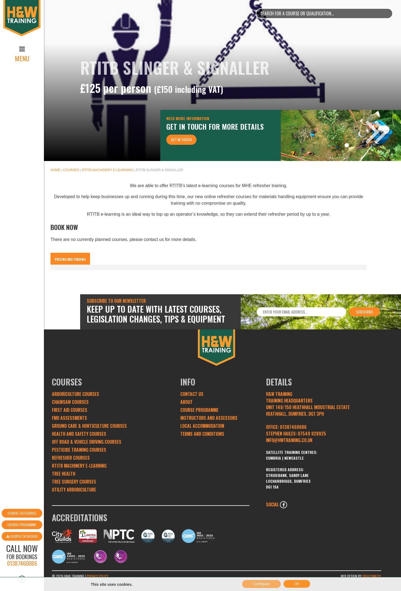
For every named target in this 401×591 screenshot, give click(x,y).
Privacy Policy (97, 576)
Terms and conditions (202, 434)
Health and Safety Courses (79, 434)
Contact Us (191, 394)
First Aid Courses (69, 410)
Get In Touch (181, 139)
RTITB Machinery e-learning (107, 170)
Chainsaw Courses (70, 402)
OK (297, 586)
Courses (71, 170)
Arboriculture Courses (75, 394)
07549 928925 (312, 433)
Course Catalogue (22, 506)
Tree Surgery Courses (74, 481)
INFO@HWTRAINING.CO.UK (289, 440)
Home (55, 170)
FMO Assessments (69, 418)
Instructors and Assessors (208, 418)
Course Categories (22, 483)
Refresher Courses (71, 457)
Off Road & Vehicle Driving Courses (86, 442)
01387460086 (22, 533)
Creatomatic (371, 576)
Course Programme (21, 495)
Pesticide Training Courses (79, 449)
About (186, 402)
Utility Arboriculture (74, 489)
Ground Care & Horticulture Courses (89, 426)
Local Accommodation (202, 426)
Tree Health (63, 473)
